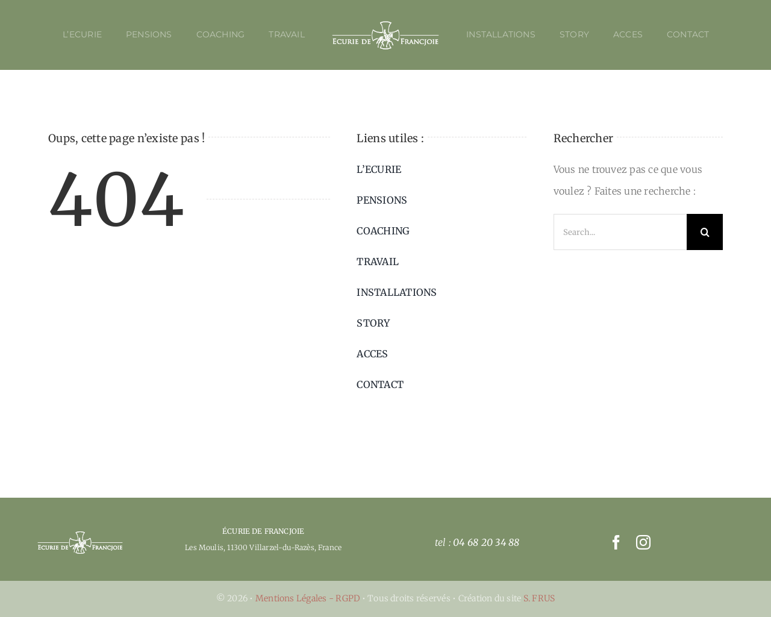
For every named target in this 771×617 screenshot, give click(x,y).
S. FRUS (539, 598)
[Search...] (620, 232)
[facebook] (616, 542)
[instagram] (643, 542)
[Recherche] (705, 232)
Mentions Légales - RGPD (308, 598)
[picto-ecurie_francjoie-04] (80, 535)
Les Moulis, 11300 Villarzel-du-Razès (249, 547)
